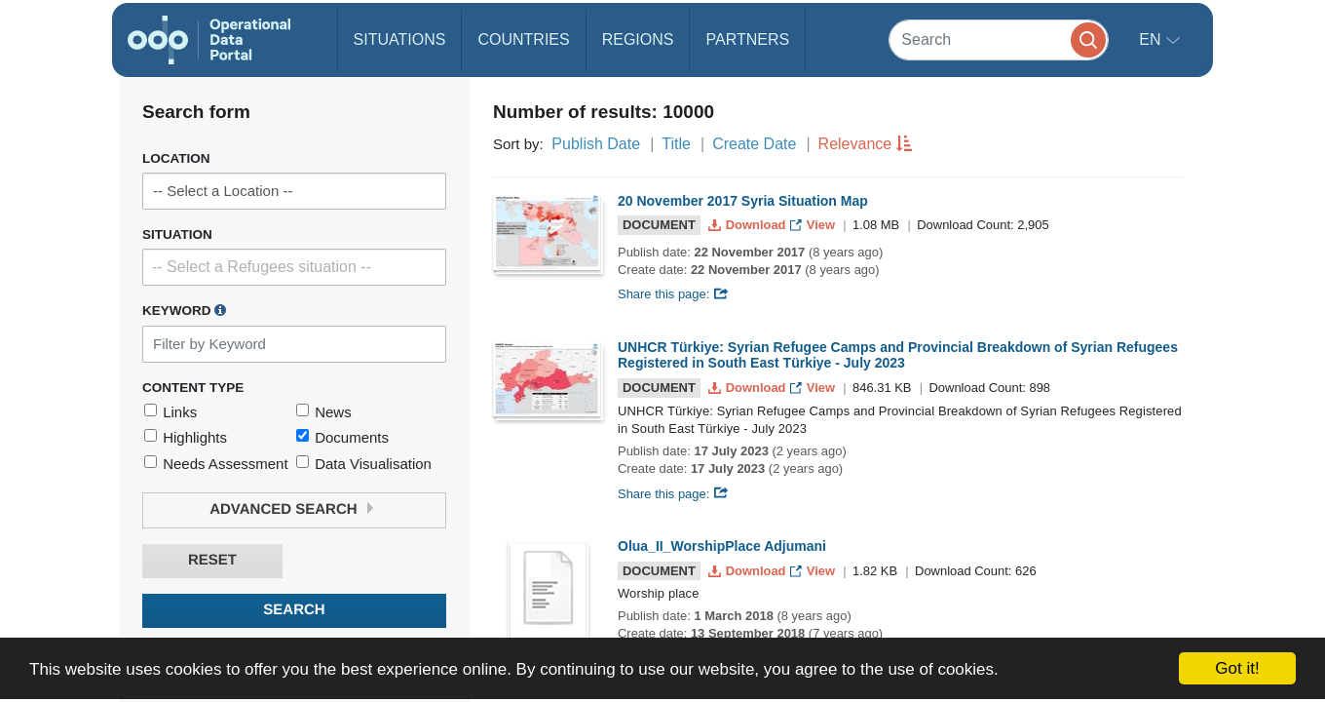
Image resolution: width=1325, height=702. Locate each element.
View (814, 224)
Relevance (855, 144)
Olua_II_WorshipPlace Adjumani (722, 546)
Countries (523, 39)
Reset (212, 560)
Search (293, 610)
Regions (638, 39)
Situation (177, 234)
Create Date (754, 144)
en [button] (1152, 39)
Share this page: (673, 294)
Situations (400, 39)
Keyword (184, 310)
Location (176, 158)
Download (748, 224)
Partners (747, 39)
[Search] (999, 39)
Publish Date (595, 144)
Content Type (193, 387)
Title (676, 144)
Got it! (1237, 668)
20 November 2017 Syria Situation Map (743, 201)
